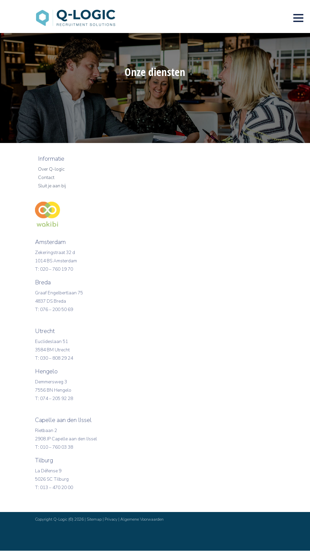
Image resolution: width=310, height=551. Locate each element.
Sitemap (94, 519)
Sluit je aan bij (52, 186)
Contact (46, 178)
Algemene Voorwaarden (142, 519)
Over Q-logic (51, 169)
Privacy (111, 519)
